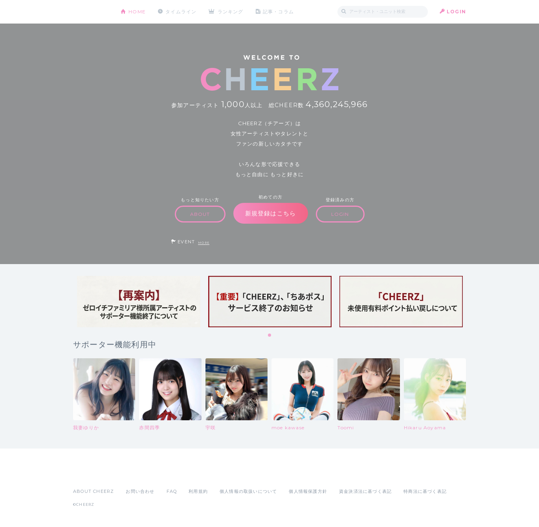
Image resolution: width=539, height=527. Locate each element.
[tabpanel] (138, 301)
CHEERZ (91, 12)
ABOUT (200, 214)
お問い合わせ (140, 491)
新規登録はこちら (270, 213)
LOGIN (456, 12)
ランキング (231, 12)
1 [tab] (270, 335)
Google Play (132, 474)
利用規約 (198, 491)
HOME (137, 12)
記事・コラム (278, 12)
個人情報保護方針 (308, 491)
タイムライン (180, 12)
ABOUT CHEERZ (93, 491)
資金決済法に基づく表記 (365, 491)
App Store (91, 474)
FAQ (172, 491)
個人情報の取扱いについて (248, 491)
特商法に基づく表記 (425, 491)
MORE (203, 242)
